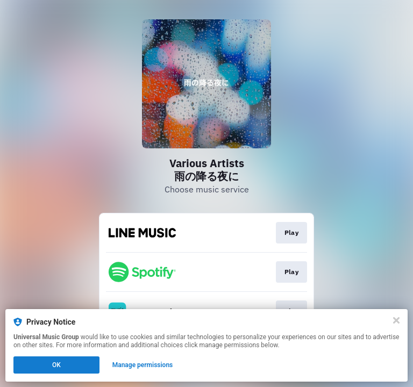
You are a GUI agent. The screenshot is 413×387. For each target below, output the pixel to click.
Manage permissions (142, 365)
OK (56, 365)
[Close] (396, 320)
